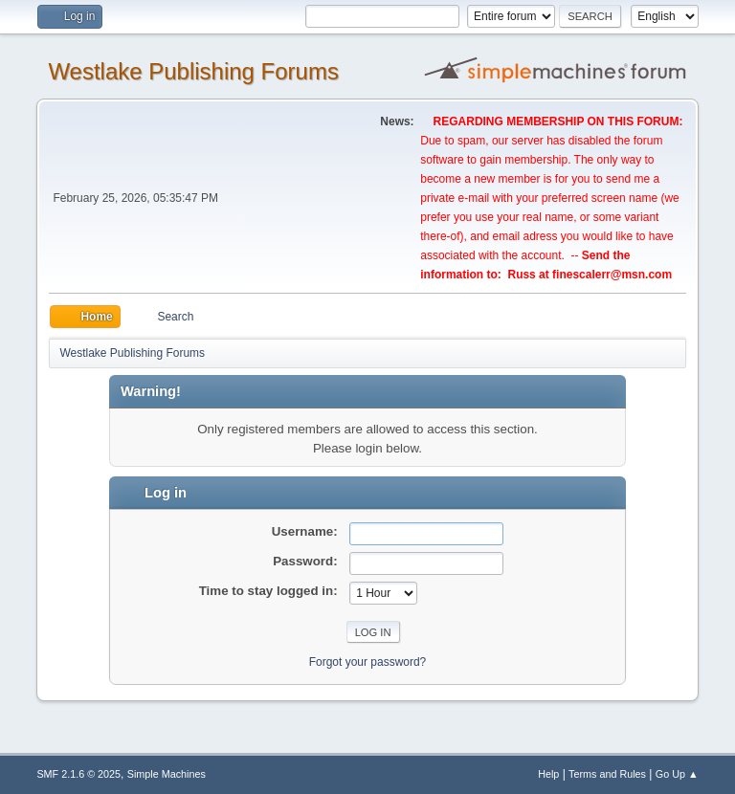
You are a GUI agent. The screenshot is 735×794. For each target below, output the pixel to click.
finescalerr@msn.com (612, 274)
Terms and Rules (607, 774)
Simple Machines (166, 774)
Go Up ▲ (677, 774)
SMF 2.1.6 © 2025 (78, 774)
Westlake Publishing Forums (193, 71)
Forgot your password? (368, 662)
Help (548, 774)
